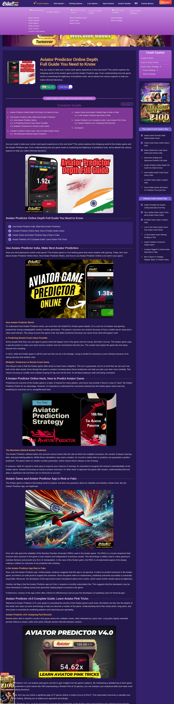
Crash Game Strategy (36, 8)
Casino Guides (124, 3)
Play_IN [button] (50, 87)
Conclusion (79, 128)
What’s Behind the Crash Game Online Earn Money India (156, 152)
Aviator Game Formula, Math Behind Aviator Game (155, 136)
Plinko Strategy (149, 74)
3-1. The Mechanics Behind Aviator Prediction (28, 134)
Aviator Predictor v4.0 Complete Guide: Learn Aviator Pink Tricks (101, 120)
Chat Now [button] (64, 87)
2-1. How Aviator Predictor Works (23, 120)
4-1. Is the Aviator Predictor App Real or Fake (93, 115)
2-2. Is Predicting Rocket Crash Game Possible (29, 123)
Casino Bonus (147, 3)
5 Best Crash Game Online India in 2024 (156, 144)
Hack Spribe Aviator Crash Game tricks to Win (157, 175)
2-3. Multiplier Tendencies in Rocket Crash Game (30, 126)
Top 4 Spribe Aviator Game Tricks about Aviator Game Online (157, 216)
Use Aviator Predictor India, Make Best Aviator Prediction (33, 117)
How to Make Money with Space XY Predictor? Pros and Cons (156, 190)
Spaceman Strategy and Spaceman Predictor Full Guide (156, 159)
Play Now (165, 3)
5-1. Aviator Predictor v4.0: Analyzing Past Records (95, 123)
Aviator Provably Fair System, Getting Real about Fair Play (155, 208)
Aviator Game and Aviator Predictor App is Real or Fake (97, 112)
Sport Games (108, 3)
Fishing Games (76, 3)
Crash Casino (43, 3)
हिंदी (136, 3)
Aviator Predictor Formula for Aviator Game (155, 246)
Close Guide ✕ (127, 104)
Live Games (93, 3)
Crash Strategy (52, 8)
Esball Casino (7, 8)
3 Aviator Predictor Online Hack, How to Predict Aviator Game (35, 131)
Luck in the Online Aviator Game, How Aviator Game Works (156, 231)
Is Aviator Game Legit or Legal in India (156, 182)
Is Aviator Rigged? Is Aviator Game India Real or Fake (155, 254)
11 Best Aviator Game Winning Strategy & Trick (156, 239)
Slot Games (59, 3)
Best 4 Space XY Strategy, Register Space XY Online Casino (154, 263)
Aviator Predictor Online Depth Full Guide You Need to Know (34, 112)
